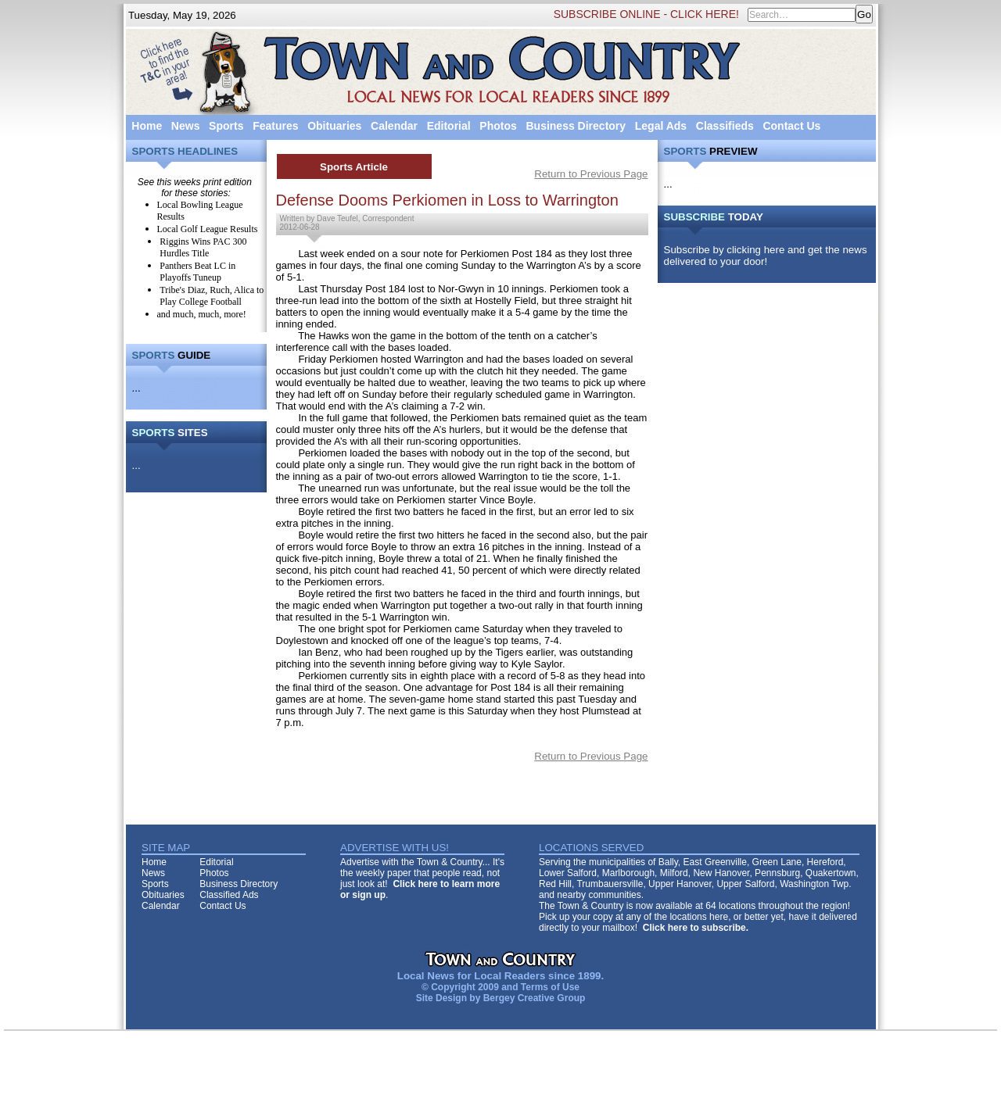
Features (275, 126)
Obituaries (334, 126)
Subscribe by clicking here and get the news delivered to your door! (765, 255)
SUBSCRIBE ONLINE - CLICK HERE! (646, 14)
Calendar (394, 126)
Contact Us (791, 126)
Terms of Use (550, 987)
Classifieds (725, 126)
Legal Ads (661, 126)
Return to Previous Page (591, 174)
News (185, 126)
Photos (497, 126)
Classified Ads (228, 894)
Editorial (449, 126)
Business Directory (576, 126)
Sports (226, 126)
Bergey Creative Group (534, 998)
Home (146, 126)
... (136, 388)
